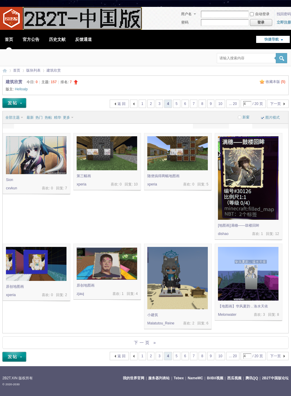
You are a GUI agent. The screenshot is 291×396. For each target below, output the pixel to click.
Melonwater (227, 315)
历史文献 (57, 39)
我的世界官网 (133, 378)
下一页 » (145, 342)
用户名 (186, 14)
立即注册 (284, 22)
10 (220, 104)
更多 (66, 117)
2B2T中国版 (4, 70)
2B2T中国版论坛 (275, 378)
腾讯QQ (251, 378)
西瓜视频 (234, 378)
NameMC (195, 378)
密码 (184, 22)
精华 (57, 117)
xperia (81, 184)
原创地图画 (15, 286)
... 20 (233, 104)
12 (277, 234)
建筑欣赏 (54, 70)
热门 (39, 117)
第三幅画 (84, 176)
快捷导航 (271, 39)
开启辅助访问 (287, 4)
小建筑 (152, 315)
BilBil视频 (215, 378)
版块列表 (33, 70)
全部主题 (12, 117)
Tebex (179, 378)
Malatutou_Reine (160, 323)
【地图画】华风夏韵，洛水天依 (243, 306)
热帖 (48, 117)
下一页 (275, 104)
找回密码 (284, 14)
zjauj (80, 294)
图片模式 (272, 117)
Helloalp (21, 89)
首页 (9, 39)
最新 (30, 117)
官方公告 (31, 39)
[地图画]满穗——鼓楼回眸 (238, 225)
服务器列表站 (159, 378)
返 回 (121, 104)
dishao (223, 234)
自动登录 (260, 14)
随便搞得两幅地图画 (163, 176)
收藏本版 (275, 82)
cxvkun (11, 188)
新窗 (246, 117)
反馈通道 (83, 39)
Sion (9, 180)
